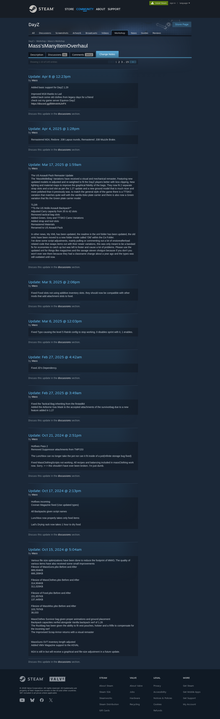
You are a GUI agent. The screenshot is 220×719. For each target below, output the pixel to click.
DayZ (31, 41)
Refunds (157, 710)
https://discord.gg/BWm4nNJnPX (48, 103)
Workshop (41, 41)
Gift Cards (104, 710)
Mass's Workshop (56, 41)
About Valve (136, 685)
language (184, 3)
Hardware (135, 698)
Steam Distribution (109, 704)
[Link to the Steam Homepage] (44, 11)
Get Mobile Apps (191, 692)
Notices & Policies (162, 698)
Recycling (135, 704)
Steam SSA (105, 692)
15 (127, 61)
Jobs (132, 692)
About (100, 9)
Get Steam (188, 685)
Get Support (189, 698)
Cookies (157, 704)
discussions (64, 113)
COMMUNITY (85, 9)
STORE (69, 9)
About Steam (106, 685)
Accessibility (159, 692)
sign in (172, 3)
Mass (35, 80)
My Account (189, 704)
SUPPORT (114, 9)
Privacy (157, 685)
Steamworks (105, 698)
